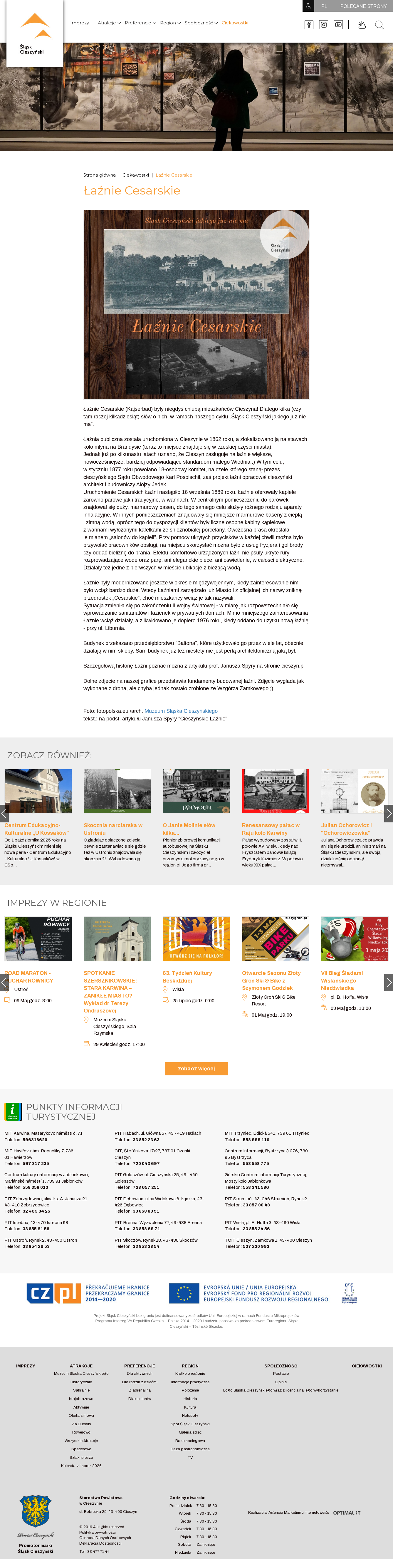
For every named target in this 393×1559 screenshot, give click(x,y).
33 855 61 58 (36, 1228)
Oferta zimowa (81, 1416)
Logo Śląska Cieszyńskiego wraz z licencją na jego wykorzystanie (280, 1390)
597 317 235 (36, 1163)
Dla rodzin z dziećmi (139, 1382)
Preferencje (138, 23)
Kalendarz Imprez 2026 (81, 1466)
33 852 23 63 (146, 1139)
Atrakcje (107, 23)
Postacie (281, 1374)
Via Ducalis (81, 1424)
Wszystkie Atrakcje (81, 1441)
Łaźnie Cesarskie (174, 175)
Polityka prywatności (97, 1532)
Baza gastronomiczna (190, 1449)
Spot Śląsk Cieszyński (190, 1424)
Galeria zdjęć (190, 1432)
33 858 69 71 (146, 1228)
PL (324, 6)
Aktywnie (81, 1407)
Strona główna (99, 175)
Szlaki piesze (81, 1458)
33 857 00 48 (256, 1205)
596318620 (35, 1139)
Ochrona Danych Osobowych (105, 1538)
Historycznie (81, 1382)
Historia (190, 1399)
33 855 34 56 (256, 1228)
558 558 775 (256, 1163)
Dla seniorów (139, 1399)
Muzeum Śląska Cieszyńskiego (81, 1374)
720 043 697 (146, 1163)
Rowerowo (81, 1432)
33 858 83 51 (146, 1211)
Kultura (190, 1407)
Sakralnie (81, 1390)
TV (190, 1458)
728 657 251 (146, 1187)
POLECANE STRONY (363, 6)
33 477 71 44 (98, 1552)
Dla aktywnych (139, 1374)
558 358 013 (35, 1187)
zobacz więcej (196, 1069)
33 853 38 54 (146, 1246)
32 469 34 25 (36, 1211)
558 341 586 (256, 1187)
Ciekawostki (235, 23)
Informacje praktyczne (190, 1382)
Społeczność (199, 23)
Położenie (190, 1390)
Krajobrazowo (81, 1399)
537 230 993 (256, 1246)
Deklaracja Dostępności (100, 1543)
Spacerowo (81, 1449)
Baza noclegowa (190, 1441)
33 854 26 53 (36, 1246)
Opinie (281, 1382)
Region (168, 23)
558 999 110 (256, 1139)
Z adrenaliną (140, 1390)
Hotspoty (190, 1416)
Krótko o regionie (190, 1374)
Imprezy (79, 23)
